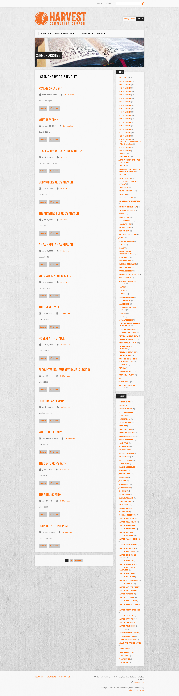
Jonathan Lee (124, 487)
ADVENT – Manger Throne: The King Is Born (130, 143)
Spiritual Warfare (126, 329)
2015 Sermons (124, 108)
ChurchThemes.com (136, 690)
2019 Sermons (124, 122)
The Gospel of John (127, 343)
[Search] (128, 3)
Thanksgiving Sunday (128, 336)
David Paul (123, 443)
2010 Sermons (124, 91)
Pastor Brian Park (126, 529)
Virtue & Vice (124, 382)
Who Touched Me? (50, 432)
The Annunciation (50, 494)
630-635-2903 (139, 682)
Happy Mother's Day (127, 234)
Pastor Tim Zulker (126, 622)
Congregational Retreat (130, 201)
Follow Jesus (124, 224)
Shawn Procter (125, 652)
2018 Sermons (124, 119)
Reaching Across (126, 297)
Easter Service (125, 220)
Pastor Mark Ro (125, 584)
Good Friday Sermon (51, 400)
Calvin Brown (124, 422)
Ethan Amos (124, 463)
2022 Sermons (124, 132)
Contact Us (108, 3)
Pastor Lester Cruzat (128, 580)
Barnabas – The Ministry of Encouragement (129, 170)
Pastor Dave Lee (125, 535)
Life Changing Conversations (125, 252)
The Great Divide (49, 307)
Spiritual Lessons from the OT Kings (129, 324)
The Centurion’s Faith (53, 463)
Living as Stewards (127, 264)
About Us (39, 677)
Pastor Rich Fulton (127, 601)
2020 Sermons (124, 126)
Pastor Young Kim (126, 626)
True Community (126, 371)
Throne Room (124, 355)
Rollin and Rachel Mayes (129, 643)
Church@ (122, 194)
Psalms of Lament (50, 88)
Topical (122, 368)
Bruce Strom (124, 419)
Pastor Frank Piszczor (129, 539)
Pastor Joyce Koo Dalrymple (126, 569)
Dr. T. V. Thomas (125, 460)
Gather (122, 153)
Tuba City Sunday (126, 375)
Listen (54, 108)
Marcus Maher (125, 508)
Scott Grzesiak (125, 649)
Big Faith (122, 175)
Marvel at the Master (128, 274)
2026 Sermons (124, 151)
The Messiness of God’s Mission (59, 213)
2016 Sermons (124, 112)
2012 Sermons (124, 98)
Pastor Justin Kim (126, 577)
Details (43, 108)
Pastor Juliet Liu (126, 573)
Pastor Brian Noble (127, 525)
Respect (122, 316)
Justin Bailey (124, 494)
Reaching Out (124, 300)
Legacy (121, 248)
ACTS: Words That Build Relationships (129, 161)
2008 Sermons (124, 84)
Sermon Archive (48, 55)
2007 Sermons (124, 81)
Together (122, 364)
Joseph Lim (123, 491)
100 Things (123, 78)
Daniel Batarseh (125, 439)
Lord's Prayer (124, 267)
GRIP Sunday (123, 231)
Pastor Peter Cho (126, 594)
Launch (121, 245)
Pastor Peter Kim (126, 597)
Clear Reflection (126, 198)
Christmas (123, 187)
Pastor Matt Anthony (129, 587)
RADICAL (121, 294)
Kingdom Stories (126, 241)
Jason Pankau (124, 474)
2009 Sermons (124, 88)
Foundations (124, 227)
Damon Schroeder (126, 436)
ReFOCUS (122, 313)
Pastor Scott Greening (129, 610)
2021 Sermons (124, 129)
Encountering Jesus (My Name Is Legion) (64, 369)
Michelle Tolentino (127, 515)
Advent (121, 166)
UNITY (121, 378)
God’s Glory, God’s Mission (56, 182)
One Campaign (124, 278)
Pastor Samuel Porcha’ (129, 604)
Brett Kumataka (125, 412)
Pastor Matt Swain (127, 590)
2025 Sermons (124, 147)
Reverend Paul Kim (126, 636)
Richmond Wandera (127, 639)
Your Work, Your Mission (55, 275)
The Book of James (126, 339)
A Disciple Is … (124, 156)
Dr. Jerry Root (125, 450)
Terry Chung (124, 659)
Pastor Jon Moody (127, 564)
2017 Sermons (124, 115)
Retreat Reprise (125, 320)
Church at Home (125, 191)
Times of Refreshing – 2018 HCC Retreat (128, 360)
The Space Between (127, 352)
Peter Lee (122, 629)
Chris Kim (122, 426)
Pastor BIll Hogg (126, 518)
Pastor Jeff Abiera (126, 551)
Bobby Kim (122, 405)
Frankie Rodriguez (126, 467)
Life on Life (123, 257)
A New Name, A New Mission (56, 244)
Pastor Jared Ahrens (128, 545)
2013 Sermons (124, 102)
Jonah (121, 238)
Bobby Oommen (125, 409)
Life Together (124, 260)
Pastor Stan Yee (126, 619)
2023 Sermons (124, 136)
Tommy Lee (123, 662)
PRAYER (121, 287)
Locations (51, 677)
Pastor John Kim (126, 561)
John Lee (122, 481)
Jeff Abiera (123, 477)
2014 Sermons (124, 105)
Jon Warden (123, 484)
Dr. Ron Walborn (126, 453)
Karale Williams (125, 498)
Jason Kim (122, 470)
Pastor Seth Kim (125, 615)
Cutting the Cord (126, 210)
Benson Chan (124, 402)
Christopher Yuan (126, 433)
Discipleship (123, 217)
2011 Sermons (124, 95)
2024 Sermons (124, 139)
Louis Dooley (124, 505)
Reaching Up (123, 304)
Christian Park (125, 429)
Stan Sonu (123, 656)
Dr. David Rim (124, 446)
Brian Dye (122, 416)
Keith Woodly (124, 501)
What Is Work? (48, 119)
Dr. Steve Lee (69, 95)
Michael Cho (124, 511)
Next (78, 560)
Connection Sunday (127, 207)
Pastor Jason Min (126, 548)
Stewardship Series (127, 333)
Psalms (121, 290)
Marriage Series (125, 271)
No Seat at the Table (51, 338)
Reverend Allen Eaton (128, 633)
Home (99, 3)
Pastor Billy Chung (127, 522)
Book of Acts (124, 178)
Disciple (121, 214)
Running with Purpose (53, 525)
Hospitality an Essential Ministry (61, 150)
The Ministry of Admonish (125, 347)
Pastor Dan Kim (125, 532)
